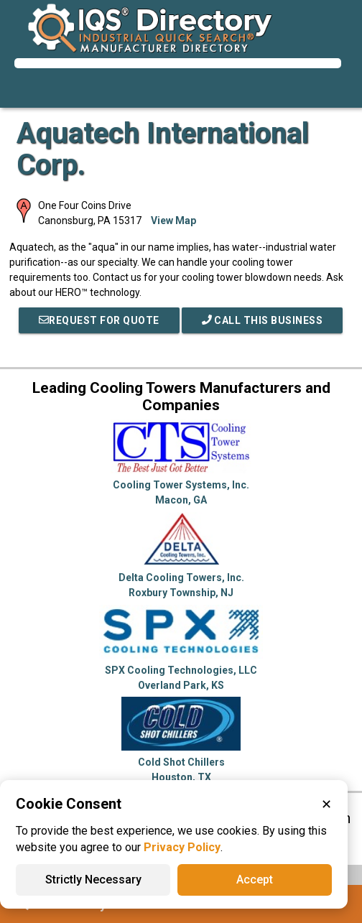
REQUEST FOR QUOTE (99, 320)
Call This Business (262, 320)
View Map (173, 220)
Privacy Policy (182, 847)
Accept (254, 879)
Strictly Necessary (93, 879)
